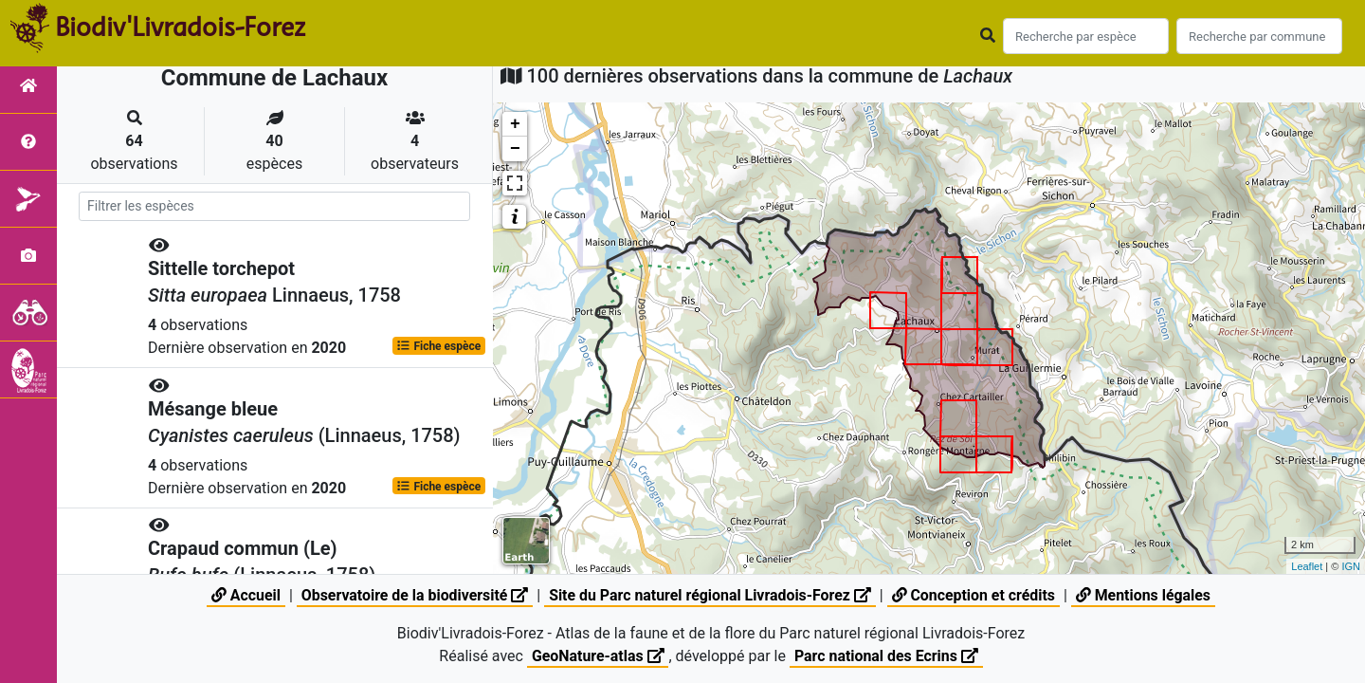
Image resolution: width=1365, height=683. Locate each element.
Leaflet (1306, 566)
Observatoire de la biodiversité (413, 595)
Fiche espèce (438, 347)
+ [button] (515, 124)
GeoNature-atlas (597, 656)
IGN (1350, 566)
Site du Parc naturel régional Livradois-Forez (710, 595)
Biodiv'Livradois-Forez (180, 27)
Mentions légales (1145, 595)
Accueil (243, 595)
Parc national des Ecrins (886, 656)
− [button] (515, 149)
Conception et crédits (975, 595)
